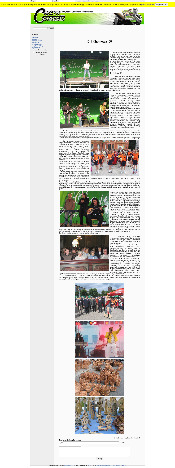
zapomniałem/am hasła (90, 1)
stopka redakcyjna (38, 46)
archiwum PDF (37, 44)
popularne (35, 39)
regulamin (35, 42)
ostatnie (35, 37)
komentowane (37, 41)
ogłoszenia (36, 48)
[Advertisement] (99, 30)
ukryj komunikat (162, 4)
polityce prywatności (147, 4)
